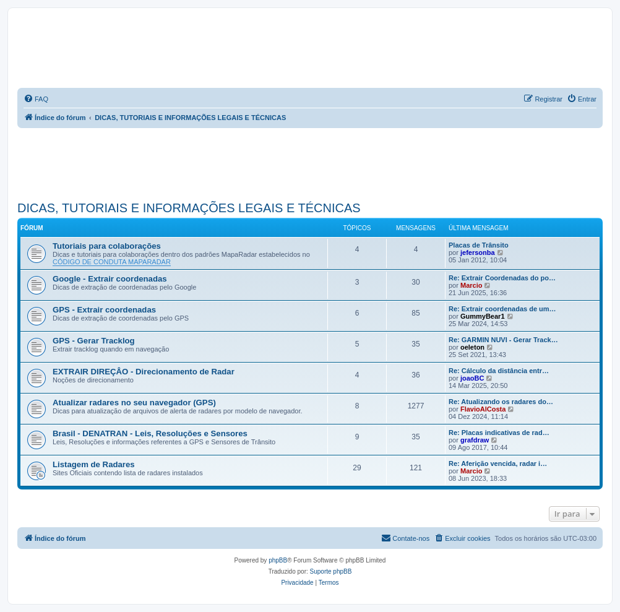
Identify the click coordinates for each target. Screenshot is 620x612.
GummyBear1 (482, 316)
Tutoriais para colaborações (107, 246)
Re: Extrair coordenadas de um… (502, 308)
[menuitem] (36, 99)
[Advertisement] (242, 162)
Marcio (471, 285)
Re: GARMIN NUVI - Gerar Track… (503, 339)
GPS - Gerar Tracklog (94, 340)
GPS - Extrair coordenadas (104, 309)
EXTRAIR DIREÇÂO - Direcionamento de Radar (144, 371)
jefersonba (477, 252)
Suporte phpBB (331, 571)
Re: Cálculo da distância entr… (499, 370)
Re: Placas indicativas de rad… (499, 432)
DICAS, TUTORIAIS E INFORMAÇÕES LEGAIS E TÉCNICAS (189, 208)
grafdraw (474, 440)
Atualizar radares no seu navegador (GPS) (134, 402)
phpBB (278, 560)
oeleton (472, 347)
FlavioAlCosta (483, 409)
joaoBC (472, 378)
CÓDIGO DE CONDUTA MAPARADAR (112, 261)
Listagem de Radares (94, 464)
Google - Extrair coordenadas (110, 278)
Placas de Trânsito (479, 245)
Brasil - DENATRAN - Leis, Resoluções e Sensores (150, 433)
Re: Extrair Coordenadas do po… (502, 278)
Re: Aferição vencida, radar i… (498, 463)
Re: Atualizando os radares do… (501, 401)
